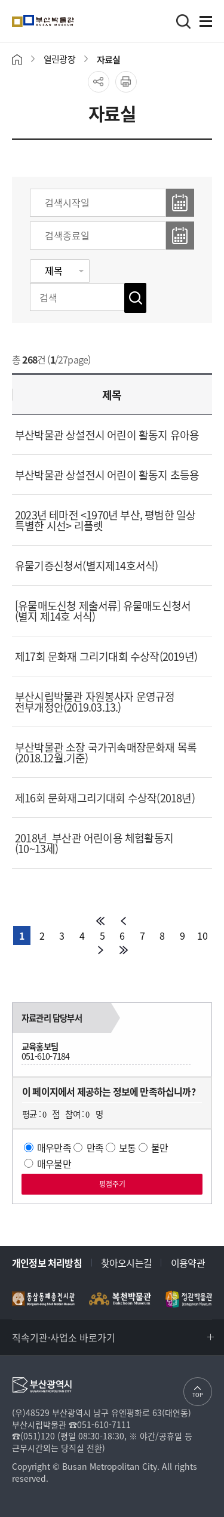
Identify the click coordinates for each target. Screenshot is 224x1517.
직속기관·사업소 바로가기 (63, 1337)
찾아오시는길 (126, 1262)
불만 (159, 1147)
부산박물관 (70, 20)
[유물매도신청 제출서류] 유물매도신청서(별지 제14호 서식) (103, 611)
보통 (127, 1147)
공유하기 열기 (98, 82)
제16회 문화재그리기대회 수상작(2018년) (105, 798)
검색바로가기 (183, 21)
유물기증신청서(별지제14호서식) (86, 566)
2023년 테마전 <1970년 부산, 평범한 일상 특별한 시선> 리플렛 (105, 520)
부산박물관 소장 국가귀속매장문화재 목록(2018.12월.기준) (106, 752)
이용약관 (188, 1262)
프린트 (126, 82)
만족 (95, 1147)
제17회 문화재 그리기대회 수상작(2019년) (106, 656)
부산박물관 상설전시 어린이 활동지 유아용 (107, 435)
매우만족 (54, 1147)
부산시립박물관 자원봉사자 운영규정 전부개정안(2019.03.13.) (95, 701)
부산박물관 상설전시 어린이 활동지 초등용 (107, 475)
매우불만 (54, 1163)
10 (202, 935)
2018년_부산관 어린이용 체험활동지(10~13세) (94, 843)
